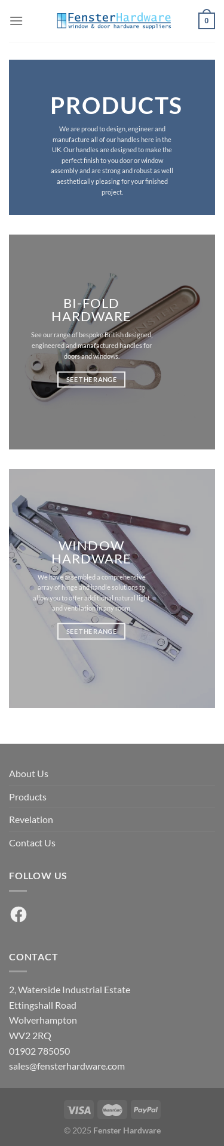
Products (28, 796)
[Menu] (16, 20)
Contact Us (32, 842)
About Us (28, 773)
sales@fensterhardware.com (67, 1065)
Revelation (31, 819)
